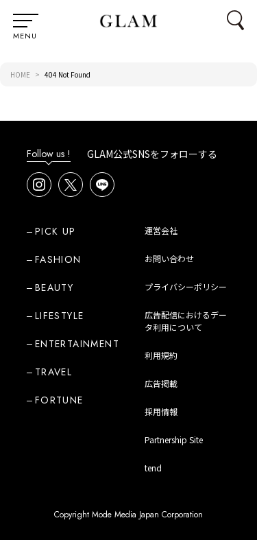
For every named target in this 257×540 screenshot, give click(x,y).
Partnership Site (174, 439)
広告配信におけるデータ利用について (186, 321)
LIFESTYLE (59, 315)
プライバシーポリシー (186, 286)
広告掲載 (161, 383)
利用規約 (161, 355)
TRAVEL (53, 372)
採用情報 (161, 411)
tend (153, 467)
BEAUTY (54, 287)
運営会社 (161, 230)
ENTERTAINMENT (77, 344)
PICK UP (55, 231)
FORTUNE (59, 400)
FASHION (58, 259)
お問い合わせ (169, 258)
